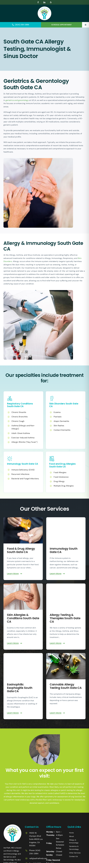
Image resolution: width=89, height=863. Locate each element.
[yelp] (51, 2)
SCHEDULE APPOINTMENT (61, 25)
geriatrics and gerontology (17, 100)
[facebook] (38, 2)
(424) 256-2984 (22, 25)
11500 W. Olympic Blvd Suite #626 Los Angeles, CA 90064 (36, 839)
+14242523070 (74, 826)
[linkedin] (44, 2)
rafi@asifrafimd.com (38, 858)
